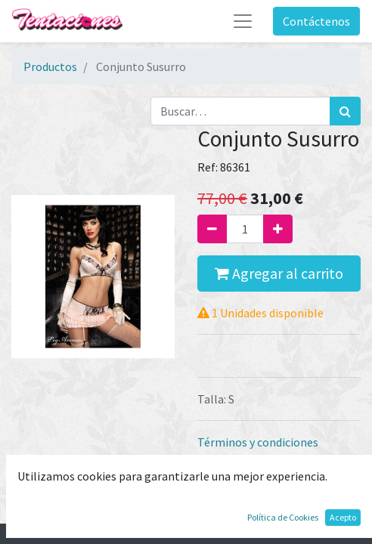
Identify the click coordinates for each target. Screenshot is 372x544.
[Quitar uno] (212, 229)
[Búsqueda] (345, 111)
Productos (50, 66)
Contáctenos (316, 21)
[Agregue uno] (278, 229)
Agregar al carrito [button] (279, 273)
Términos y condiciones (257, 442)
